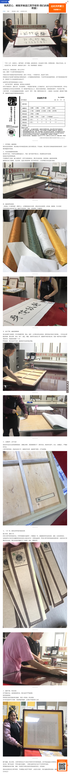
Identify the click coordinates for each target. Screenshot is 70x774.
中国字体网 (4, 1)
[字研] (4, 11)
